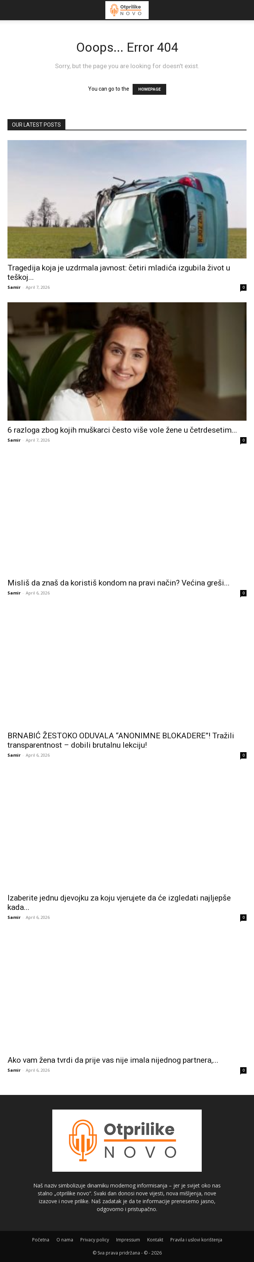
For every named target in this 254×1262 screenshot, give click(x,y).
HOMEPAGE (149, 89)
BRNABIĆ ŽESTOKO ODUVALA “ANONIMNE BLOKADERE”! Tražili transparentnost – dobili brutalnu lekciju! (120, 740)
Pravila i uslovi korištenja (196, 1240)
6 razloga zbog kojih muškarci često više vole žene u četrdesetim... (122, 430)
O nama (64, 1240)
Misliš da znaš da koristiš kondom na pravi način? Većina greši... (118, 582)
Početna (40, 1240)
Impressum (128, 1240)
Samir (14, 287)
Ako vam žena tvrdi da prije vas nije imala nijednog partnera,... (113, 1060)
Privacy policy (94, 1240)
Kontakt (155, 1240)
